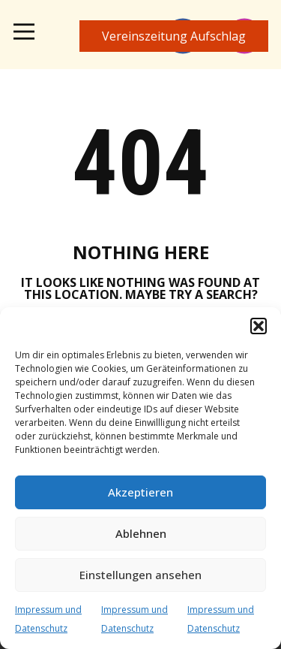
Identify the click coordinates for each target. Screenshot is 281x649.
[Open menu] (23, 31)
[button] (258, 326)
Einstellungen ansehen (140, 574)
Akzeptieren (140, 492)
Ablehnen (140, 533)
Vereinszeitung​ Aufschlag (174, 36)
